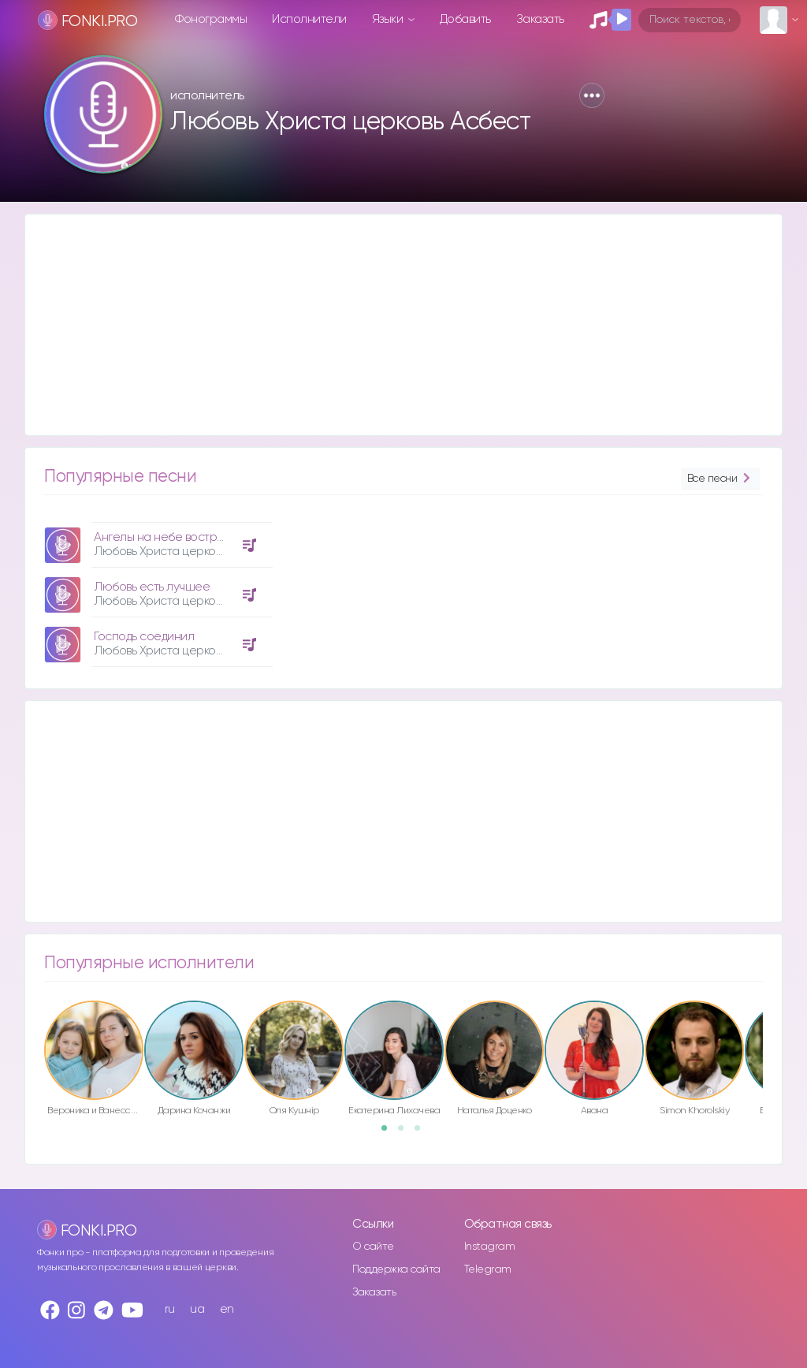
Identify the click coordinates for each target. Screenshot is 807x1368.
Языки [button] (389, 19)
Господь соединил (144, 637)
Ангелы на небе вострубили (172, 537)
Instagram (489, 1246)
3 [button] (422, 1133)
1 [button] (389, 1133)
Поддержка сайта (396, 1269)
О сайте (373, 1246)
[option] (156, 588)
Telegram (487, 1269)
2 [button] (406, 1133)
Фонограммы (211, 19)
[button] (592, 95)
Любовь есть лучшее (152, 587)
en (227, 1309)
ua (197, 1309)
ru (170, 1309)
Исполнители (309, 19)
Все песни (720, 479)
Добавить (465, 19)
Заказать (540, 19)
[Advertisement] (403, 324)
